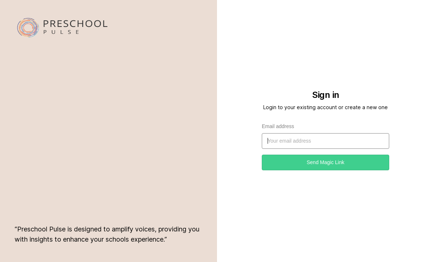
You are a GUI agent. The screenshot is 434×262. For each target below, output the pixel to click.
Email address (278, 126)
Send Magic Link (325, 162)
